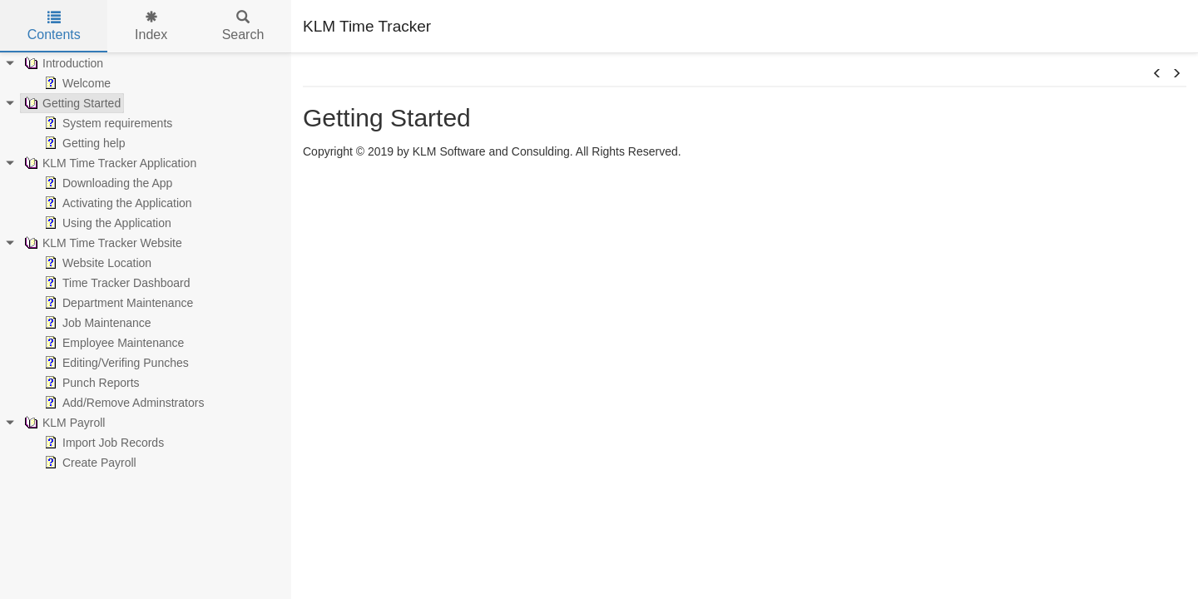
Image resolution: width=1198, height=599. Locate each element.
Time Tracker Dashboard (116, 283)
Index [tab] (151, 26)
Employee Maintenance (112, 343)
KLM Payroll (63, 423)
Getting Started (71, 103)
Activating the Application (116, 203)
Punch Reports (90, 383)
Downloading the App (106, 183)
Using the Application (106, 223)
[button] (1157, 74)
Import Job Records (102, 443)
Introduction (62, 63)
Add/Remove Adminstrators (122, 403)
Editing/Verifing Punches (115, 363)
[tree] (145, 263)
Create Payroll (88, 463)
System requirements (106, 123)
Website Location (96, 263)
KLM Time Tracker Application (108, 163)
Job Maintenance (96, 323)
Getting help (83, 143)
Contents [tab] (54, 26)
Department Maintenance (117, 303)
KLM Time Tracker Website (101, 243)
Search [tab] (243, 26)
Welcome (76, 83)
